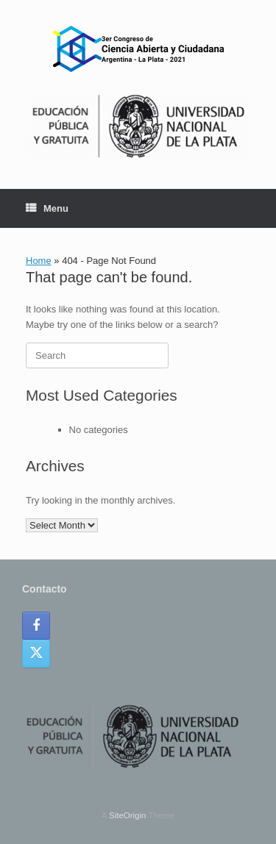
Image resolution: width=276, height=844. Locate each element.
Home (39, 260)
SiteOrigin (127, 815)
